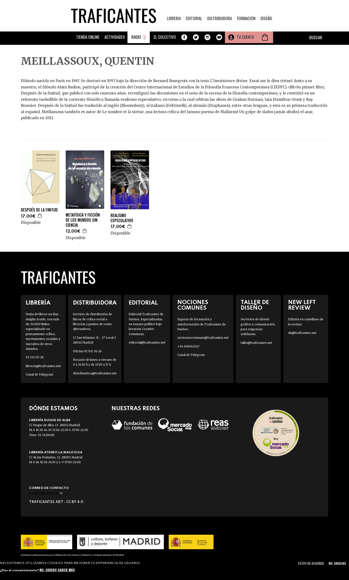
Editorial (194, 18)
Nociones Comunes (192, 305)
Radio (136, 37)
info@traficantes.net (45, 493)
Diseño (266, 18)
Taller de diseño (255, 305)
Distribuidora (219, 18)
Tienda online (87, 37)
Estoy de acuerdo (311, 563)
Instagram (207, 37)
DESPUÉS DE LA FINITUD (39, 209)
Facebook (184, 37)
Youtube (219, 37)
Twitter (196, 37)
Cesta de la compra (265, 37)
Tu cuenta (245, 37)
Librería (38, 303)
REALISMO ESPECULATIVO (122, 218)
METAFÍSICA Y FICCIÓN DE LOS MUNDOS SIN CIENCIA (83, 219)
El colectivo (165, 37)
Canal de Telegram (39, 374)
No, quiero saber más (57, 569)
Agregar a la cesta (40, 215)
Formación (246, 18)
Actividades (114, 37)
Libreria (174, 18)
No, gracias (337, 563)
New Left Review (302, 305)
